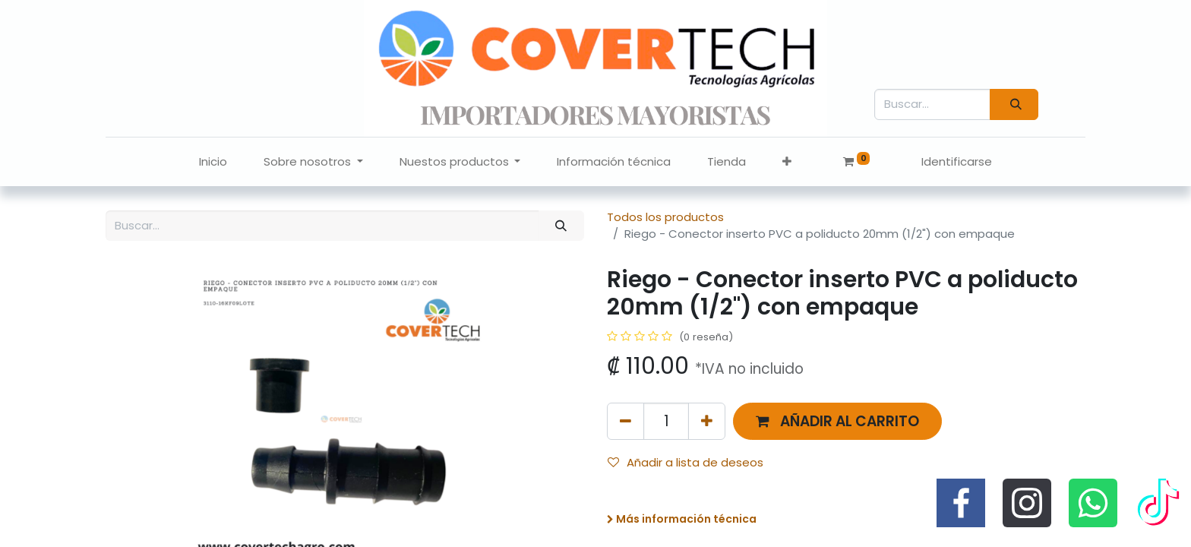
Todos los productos (665, 217)
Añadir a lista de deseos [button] (685, 462)
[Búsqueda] (1014, 104)
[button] (787, 162)
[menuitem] (213, 162)
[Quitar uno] (625, 421)
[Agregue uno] (706, 421)
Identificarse (956, 161)
